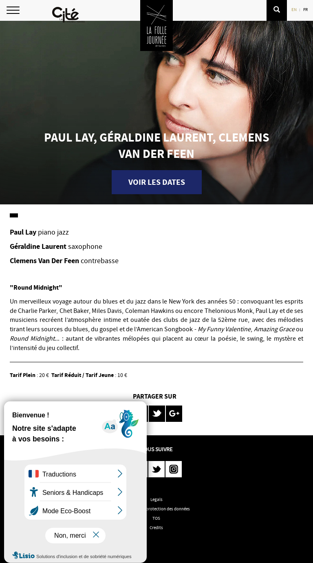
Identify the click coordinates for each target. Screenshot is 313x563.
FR (306, 9)
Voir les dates (156, 182)
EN (294, 9)
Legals (156, 499)
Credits (156, 527)
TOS (156, 518)
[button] (277, 10)
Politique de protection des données (156, 509)
